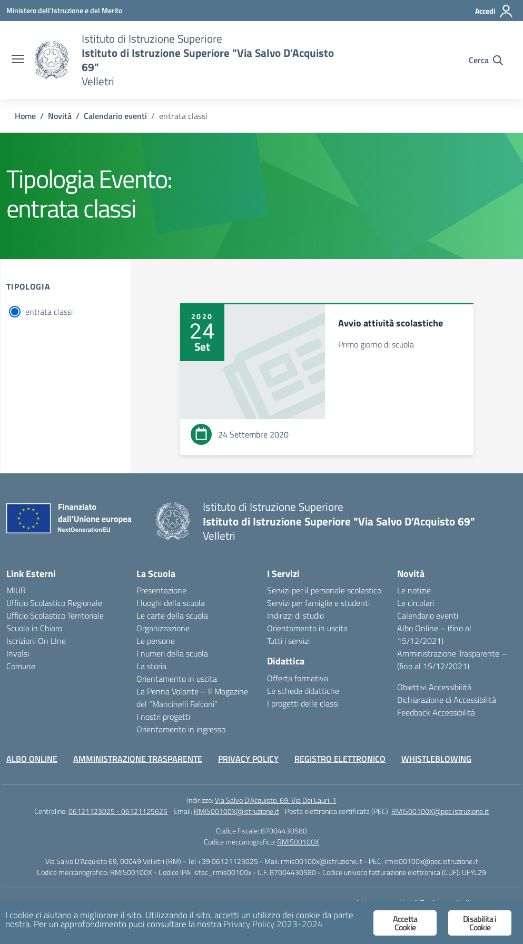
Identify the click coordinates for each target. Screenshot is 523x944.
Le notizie (414, 590)
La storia (151, 666)
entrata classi (49, 311)
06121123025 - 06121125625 (117, 811)
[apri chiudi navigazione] (18, 60)
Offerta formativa (297, 678)
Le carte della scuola (172, 615)
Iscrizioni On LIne (36, 640)
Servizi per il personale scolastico (324, 590)
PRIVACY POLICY (248, 758)
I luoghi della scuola (170, 603)
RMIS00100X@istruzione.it (236, 811)
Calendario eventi (427, 615)
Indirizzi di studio (295, 615)
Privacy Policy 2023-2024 (273, 924)
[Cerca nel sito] (486, 60)
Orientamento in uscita (176, 678)
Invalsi (17, 653)
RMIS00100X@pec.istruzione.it (440, 811)
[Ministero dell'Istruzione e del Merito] (64, 10)
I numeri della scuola (172, 653)
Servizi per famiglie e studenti (318, 603)
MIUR (16, 590)
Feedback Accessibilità (436, 712)
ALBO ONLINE (31, 758)
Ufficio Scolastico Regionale (54, 603)
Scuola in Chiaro (34, 628)
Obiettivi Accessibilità (434, 687)
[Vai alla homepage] (51, 60)
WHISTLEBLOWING (436, 758)
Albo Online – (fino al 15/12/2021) (434, 634)
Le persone (155, 640)
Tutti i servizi (288, 640)
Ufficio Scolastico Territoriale (55, 615)
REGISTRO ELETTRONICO (340, 758)
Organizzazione (163, 628)
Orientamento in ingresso (180, 729)
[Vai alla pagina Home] (25, 116)
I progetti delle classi (303, 703)
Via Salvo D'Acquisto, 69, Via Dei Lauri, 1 (276, 800)
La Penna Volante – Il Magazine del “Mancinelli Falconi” (192, 697)
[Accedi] (494, 11)
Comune (20, 666)
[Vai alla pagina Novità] (60, 116)
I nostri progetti (163, 716)
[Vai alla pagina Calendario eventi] (115, 116)
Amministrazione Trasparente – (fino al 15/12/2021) (452, 659)
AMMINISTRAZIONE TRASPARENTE (137, 758)
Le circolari (415, 603)
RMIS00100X (298, 841)
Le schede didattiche (303, 690)
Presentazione (161, 590)
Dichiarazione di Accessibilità (446, 699)
